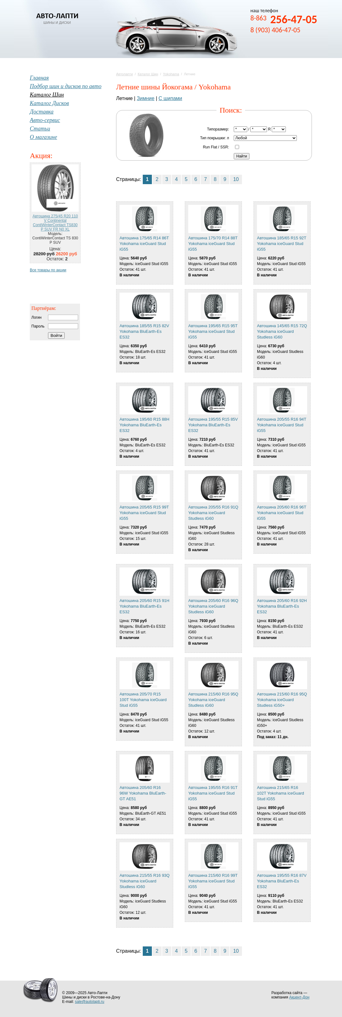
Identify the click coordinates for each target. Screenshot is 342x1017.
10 (236, 179)
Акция (40, 156)
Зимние (145, 98)
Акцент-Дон (299, 997)
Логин (36, 317)
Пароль (38, 326)
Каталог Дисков (49, 103)
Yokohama (171, 74)
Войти (56, 335)
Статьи (40, 128)
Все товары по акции (48, 270)
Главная (39, 78)
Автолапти (124, 74)
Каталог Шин (148, 74)
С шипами (170, 98)
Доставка (41, 112)
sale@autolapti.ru (89, 1001)
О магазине (43, 137)
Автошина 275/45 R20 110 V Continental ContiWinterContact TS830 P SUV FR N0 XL (55, 223)
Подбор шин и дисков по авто (65, 86)
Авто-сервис (45, 120)
